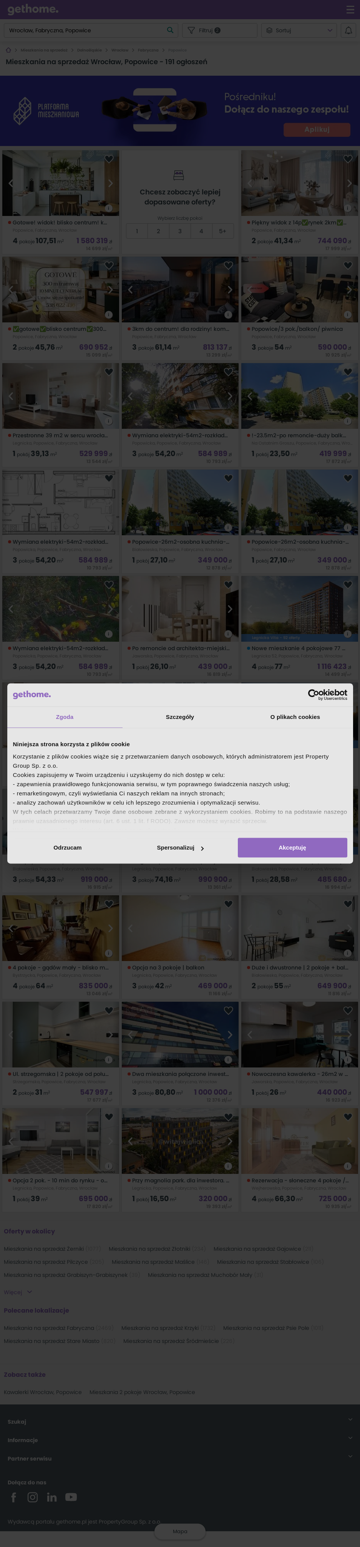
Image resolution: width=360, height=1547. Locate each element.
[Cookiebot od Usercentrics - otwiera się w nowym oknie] (313, 694)
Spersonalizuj (180, 847)
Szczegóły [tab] (180, 717)
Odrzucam (67, 847)
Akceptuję (292, 847)
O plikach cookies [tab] (295, 717)
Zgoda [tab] (65, 717)
